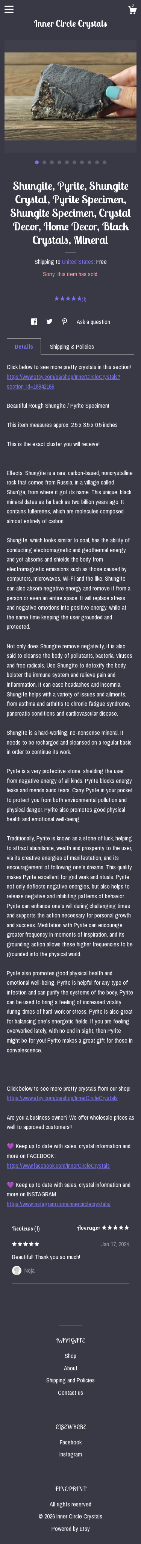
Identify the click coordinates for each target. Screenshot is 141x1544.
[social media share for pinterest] (65, 322)
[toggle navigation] (9, 9)
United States (78, 261)
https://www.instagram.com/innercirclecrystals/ (59, 1204)
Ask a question (93, 322)
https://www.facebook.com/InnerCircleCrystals (58, 1165)
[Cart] (132, 11)
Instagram (70, 1454)
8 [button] (89, 162)
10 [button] (104, 162)
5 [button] (67, 162)
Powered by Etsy (71, 1528)
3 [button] (52, 162)
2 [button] (44, 162)
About (70, 1368)
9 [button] (97, 162)
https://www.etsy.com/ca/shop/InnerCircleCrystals (62, 1098)
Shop (70, 1356)
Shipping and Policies (70, 1380)
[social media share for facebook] (35, 322)
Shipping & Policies (72, 346)
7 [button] (82, 162)
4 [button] (59, 162)
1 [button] (37, 162)
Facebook (71, 1442)
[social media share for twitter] (50, 322)
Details (24, 346)
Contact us (70, 1392)
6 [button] (74, 162)
